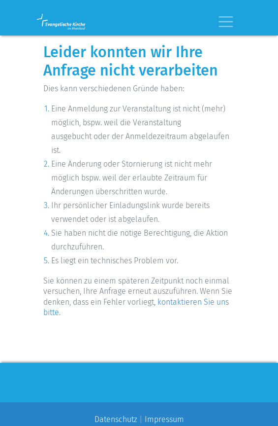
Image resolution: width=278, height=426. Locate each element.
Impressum (164, 419)
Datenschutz (115, 419)
